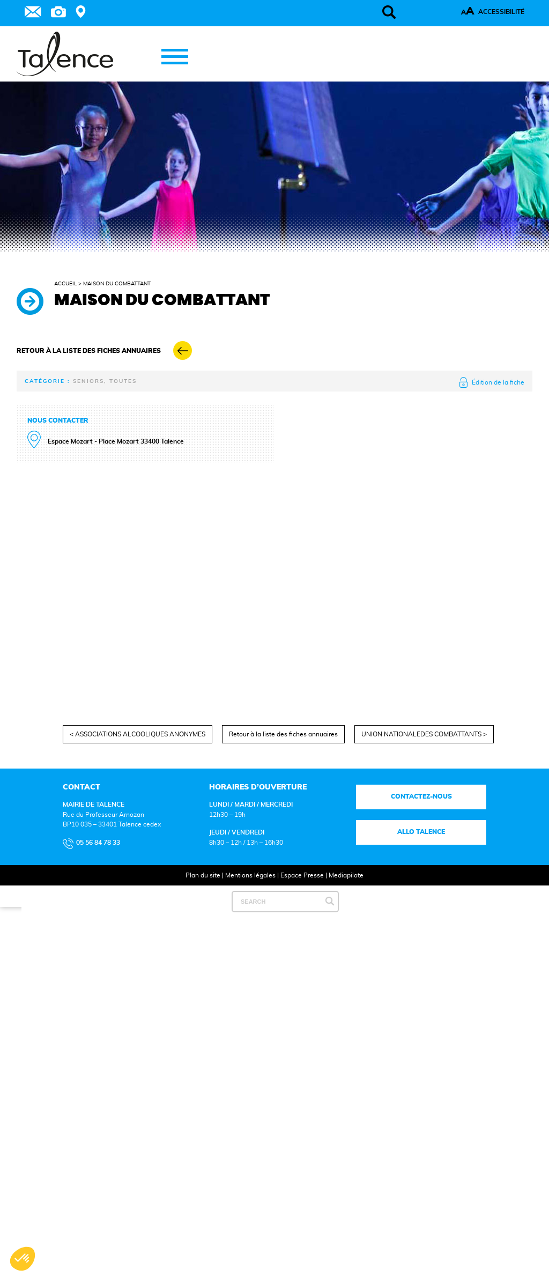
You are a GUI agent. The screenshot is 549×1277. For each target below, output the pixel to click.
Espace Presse (302, 875)
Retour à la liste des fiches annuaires (283, 734)
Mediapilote (346, 875)
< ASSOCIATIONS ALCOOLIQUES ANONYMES (137, 734)
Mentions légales (250, 875)
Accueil (65, 283)
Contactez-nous (420, 796)
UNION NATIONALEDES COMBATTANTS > (424, 734)
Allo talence (421, 832)
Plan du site (203, 875)
